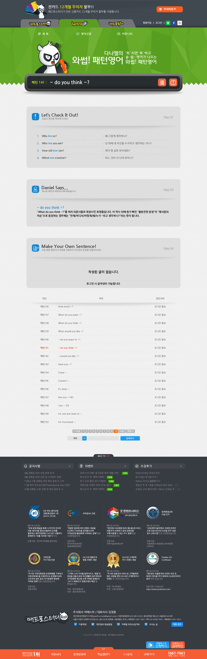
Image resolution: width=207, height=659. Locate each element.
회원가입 (147, 23)
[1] (176, 485)
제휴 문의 (177, 624)
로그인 (159, 23)
